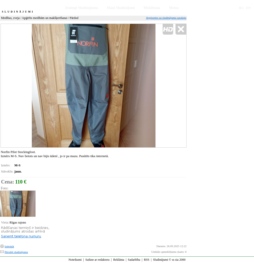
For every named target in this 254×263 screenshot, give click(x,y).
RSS (146, 259)
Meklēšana (152, 8)
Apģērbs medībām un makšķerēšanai (44, 18)
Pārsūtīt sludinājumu (16, 252)
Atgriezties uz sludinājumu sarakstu (166, 17)
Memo (174, 8)
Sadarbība (134, 259)
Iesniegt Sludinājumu (81, 8)
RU (241, 8)
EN (248, 8)
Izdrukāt (9, 246)
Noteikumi (75, 259)
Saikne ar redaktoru (97, 259)
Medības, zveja (10, 18)
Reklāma (118, 259)
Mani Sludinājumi (121, 8)
